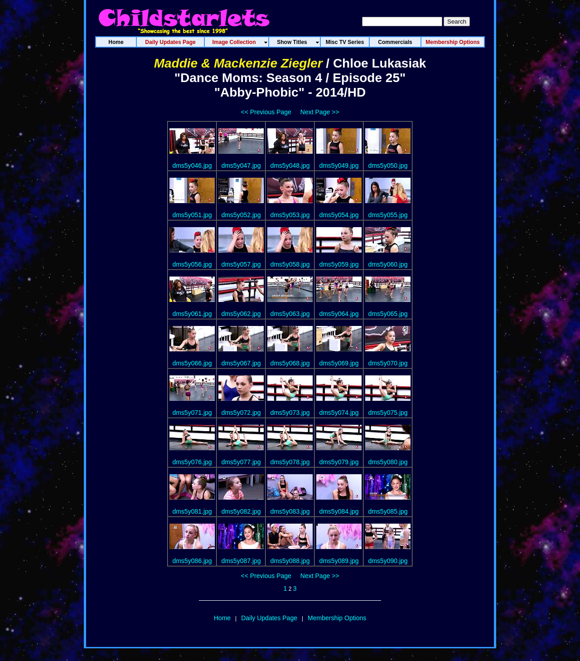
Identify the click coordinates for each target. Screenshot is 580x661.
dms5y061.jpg (192, 313)
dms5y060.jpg (387, 264)
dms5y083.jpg (289, 511)
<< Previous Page (266, 112)
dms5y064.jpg (338, 313)
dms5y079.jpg (338, 462)
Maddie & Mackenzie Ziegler (238, 63)
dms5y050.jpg (387, 165)
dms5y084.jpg (338, 511)
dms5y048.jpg (289, 165)
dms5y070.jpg (387, 363)
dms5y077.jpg (241, 462)
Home (222, 618)
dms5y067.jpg (241, 363)
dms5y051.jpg (192, 215)
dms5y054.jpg (338, 215)
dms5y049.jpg (338, 165)
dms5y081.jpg (192, 511)
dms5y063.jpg (289, 313)
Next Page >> (319, 112)
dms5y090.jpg (387, 560)
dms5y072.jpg (241, 412)
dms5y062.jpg (241, 313)
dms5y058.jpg (289, 264)
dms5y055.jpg (387, 215)
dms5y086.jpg (192, 560)
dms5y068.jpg (289, 363)
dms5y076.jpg (192, 462)
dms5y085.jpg (387, 511)
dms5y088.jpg (289, 560)
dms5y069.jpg (338, 363)
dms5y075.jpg (387, 412)
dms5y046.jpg (192, 165)
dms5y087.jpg (241, 560)
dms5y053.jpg (289, 215)
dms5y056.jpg (192, 264)
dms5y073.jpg (289, 412)
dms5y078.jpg (289, 462)
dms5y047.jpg (241, 165)
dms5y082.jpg (241, 511)
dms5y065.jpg (387, 313)
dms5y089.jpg (338, 560)
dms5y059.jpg (338, 264)
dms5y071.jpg (192, 412)
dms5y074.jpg (338, 412)
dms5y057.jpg (241, 264)
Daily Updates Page (269, 618)
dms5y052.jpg (241, 215)
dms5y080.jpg (387, 462)
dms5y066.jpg (192, 363)
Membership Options (337, 618)
